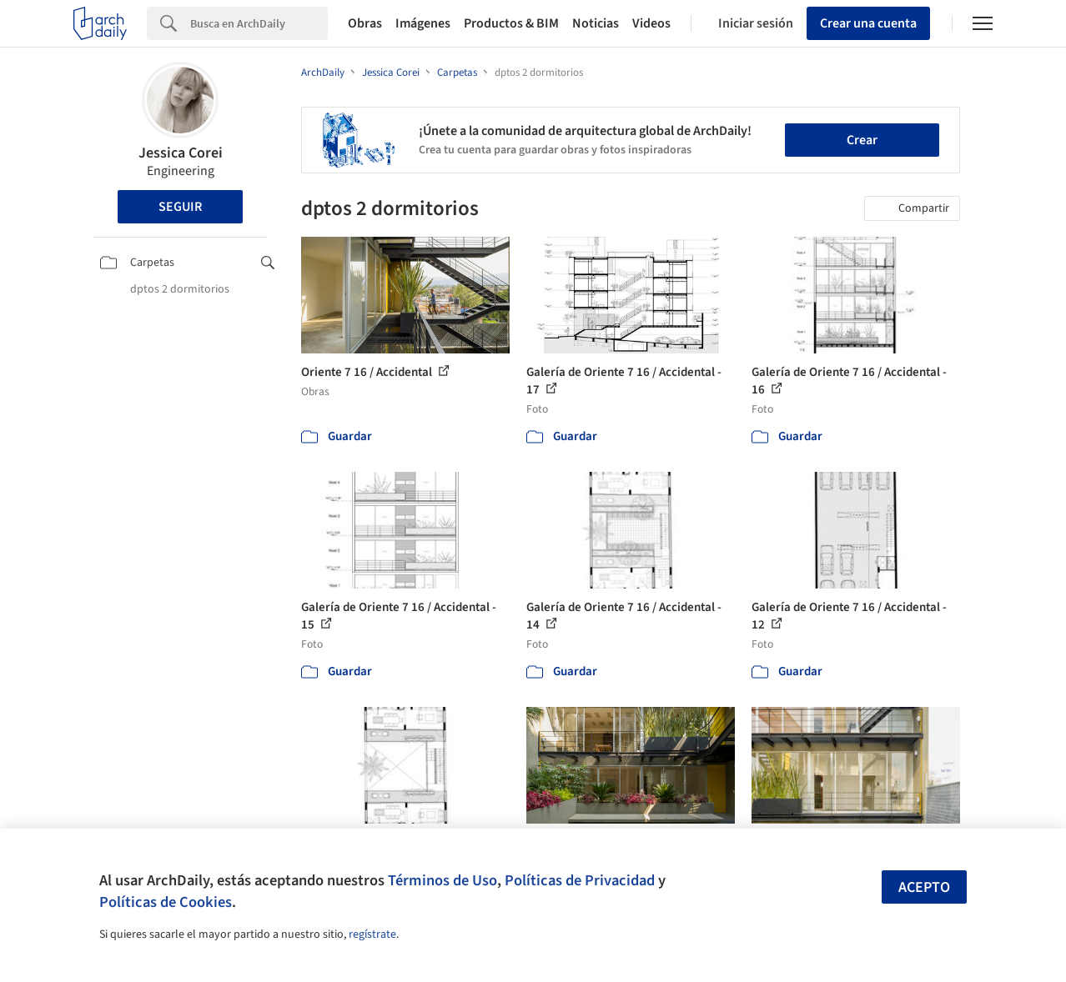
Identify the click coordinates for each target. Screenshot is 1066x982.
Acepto (924, 887)
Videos (651, 23)
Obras (365, 23)
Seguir (180, 207)
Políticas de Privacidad (580, 880)
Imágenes (422, 23)
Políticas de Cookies (165, 902)
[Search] (259, 23)
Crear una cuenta (868, 23)
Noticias (595, 23)
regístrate (372, 934)
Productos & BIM (511, 23)
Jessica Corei (180, 153)
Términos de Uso (442, 880)
